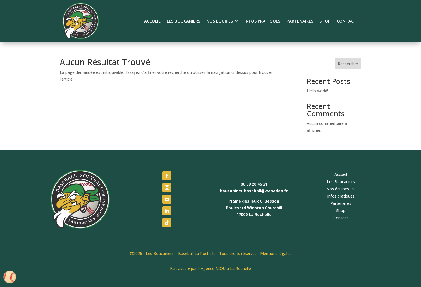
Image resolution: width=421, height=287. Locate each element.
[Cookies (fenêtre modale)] (10, 277)
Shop (325, 21)
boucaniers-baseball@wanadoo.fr (254, 190)
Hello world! (317, 90)
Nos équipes (219, 21)
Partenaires (299, 21)
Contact (347, 21)
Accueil (152, 21)
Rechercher (348, 63)
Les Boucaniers (183, 21)
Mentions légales (275, 253)
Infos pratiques (262, 21)
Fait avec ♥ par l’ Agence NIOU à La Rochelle (210, 268)
